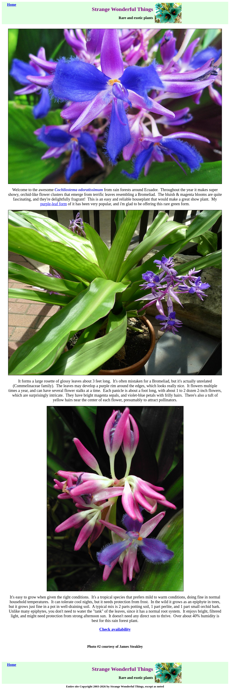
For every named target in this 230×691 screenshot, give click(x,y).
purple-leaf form (53, 204)
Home (11, 4)
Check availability (115, 629)
